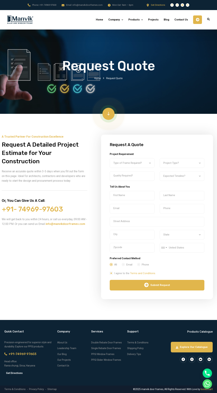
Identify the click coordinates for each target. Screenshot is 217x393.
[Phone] (207, 373)
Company (114, 19)
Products (134, 19)
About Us (62, 342)
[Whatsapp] (207, 384)
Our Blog (62, 354)
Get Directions (158, 5)
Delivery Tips (134, 354)
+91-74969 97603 (47, 5)
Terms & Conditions (137, 342)
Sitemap (52, 389)
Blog (166, 19)
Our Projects (64, 359)
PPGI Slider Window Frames (106, 359)
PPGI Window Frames (102, 354)
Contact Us (181, 19)
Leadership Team (66, 348)
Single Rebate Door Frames (106, 348)
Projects (153, 19)
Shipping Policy (135, 348)
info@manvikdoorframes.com (88, 5)
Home (99, 19)
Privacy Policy (36, 389)
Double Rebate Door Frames (106, 342)
